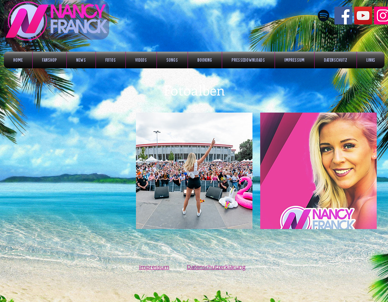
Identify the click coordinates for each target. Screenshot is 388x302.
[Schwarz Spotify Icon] (323, 15)
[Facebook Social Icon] (343, 15)
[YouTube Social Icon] (363, 15)
